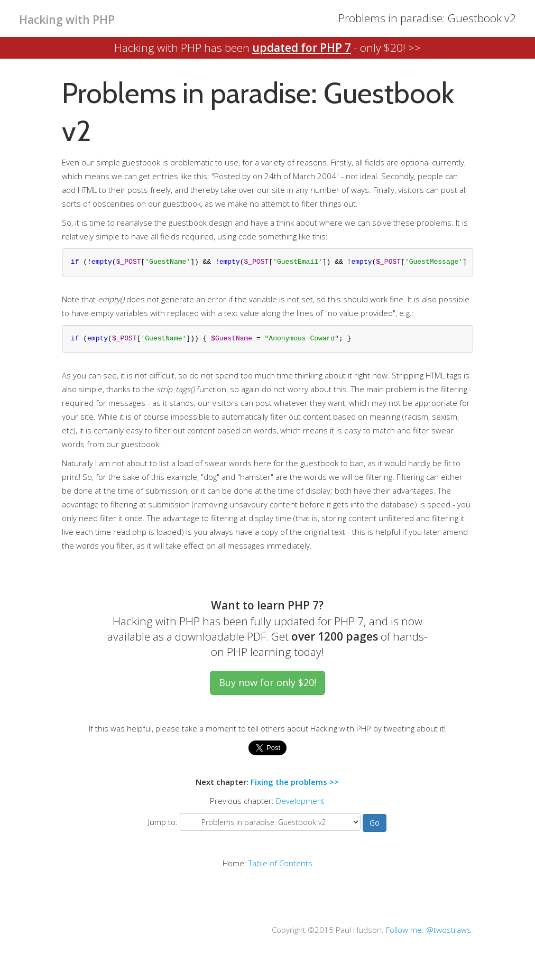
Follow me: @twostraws (428, 929)
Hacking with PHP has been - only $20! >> (267, 47)
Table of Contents (280, 863)
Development (300, 800)
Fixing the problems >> (295, 781)
